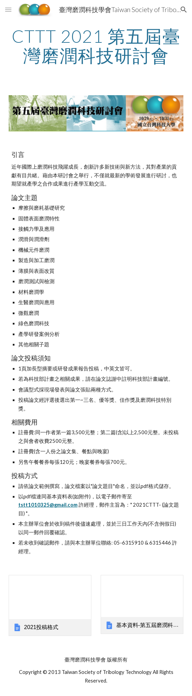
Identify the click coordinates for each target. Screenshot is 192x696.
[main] (96, 46)
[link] (50, 605)
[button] (8, 9)
